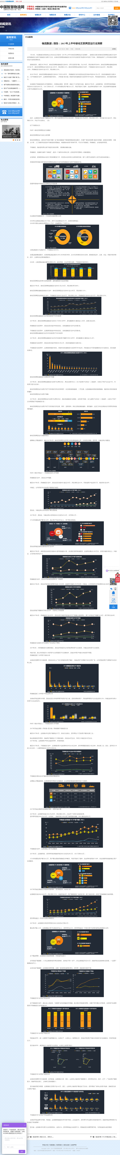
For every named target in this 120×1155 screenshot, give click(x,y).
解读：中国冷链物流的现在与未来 (12, 99)
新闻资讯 (109, 31)
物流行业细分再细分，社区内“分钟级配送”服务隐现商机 (12, 103)
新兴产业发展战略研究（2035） (12, 88)
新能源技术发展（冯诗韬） (12, 70)
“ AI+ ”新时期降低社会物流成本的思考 (12, 73)
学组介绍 (45, 1145)
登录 (17, 1)
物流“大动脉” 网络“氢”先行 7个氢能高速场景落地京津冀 (12, 77)
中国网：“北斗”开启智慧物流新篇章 (12, 92)
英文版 (116, 1)
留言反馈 (66, 1145)
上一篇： (53, 1137)
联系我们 (59, 1145)
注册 (20, 1)
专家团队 (52, 1145)
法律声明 (73, 1145)
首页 (8, 15)
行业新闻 (117, 31)
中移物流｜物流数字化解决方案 (12, 95)
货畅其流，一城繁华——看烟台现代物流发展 (12, 81)
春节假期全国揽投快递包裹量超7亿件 (12, 84)
